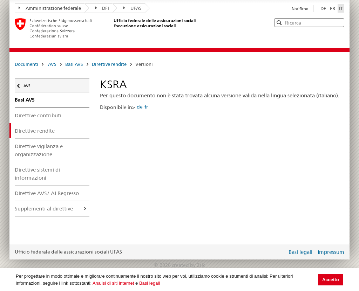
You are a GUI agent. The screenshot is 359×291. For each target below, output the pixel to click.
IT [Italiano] (341, 8)
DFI (102, 8)
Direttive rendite (109, 64)
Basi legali (149, 283)
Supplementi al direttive (44, 208)
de (140, 107)
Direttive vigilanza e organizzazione (39, 150)
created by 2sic (188, 265)
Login (280, 252)
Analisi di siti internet (113, 283)
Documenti (26, 64)
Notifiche (300, 8)
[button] (338, 22)
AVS (52, 64)
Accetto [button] (330, 279)
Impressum (331, 252)
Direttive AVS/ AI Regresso (47, 193)
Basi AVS (74, 64)
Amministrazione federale (50, 8)
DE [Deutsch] (323, 8)
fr (146, 107)
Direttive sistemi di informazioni (37, 173)
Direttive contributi (38, 115)
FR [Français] (333, 8)
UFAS (132, 8)
